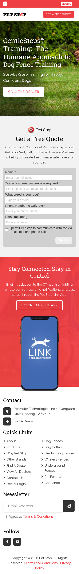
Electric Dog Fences (59, 453)
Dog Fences (53, 441)
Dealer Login (16, 484)
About (11, 441)
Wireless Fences (56, 459)
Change (66, 4)
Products (13, 447)
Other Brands (16, 459)
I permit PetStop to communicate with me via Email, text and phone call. (38, 230)
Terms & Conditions (38, 517)
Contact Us (15, 478)
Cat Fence (52, 483)
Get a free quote (59, 14)
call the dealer (23, 92)
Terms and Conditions (41, 563)
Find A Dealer (18, 421)
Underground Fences (54, 468)
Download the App (39, 305)
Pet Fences (52, 477)
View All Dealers (19, 472)
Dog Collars (53, 447)
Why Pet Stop (17, 453)
